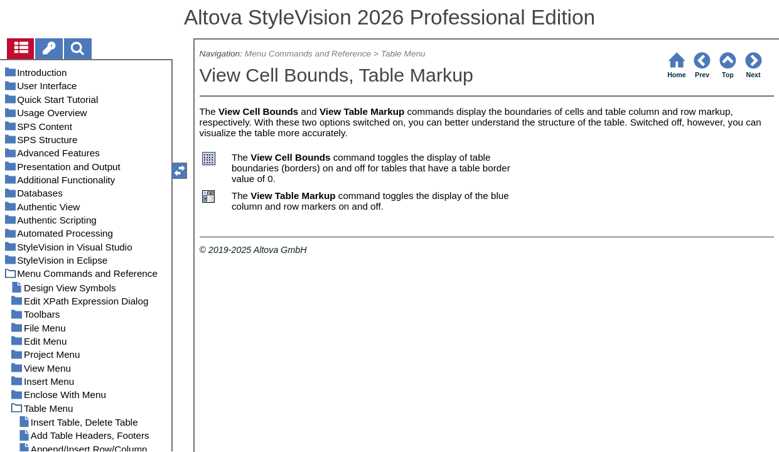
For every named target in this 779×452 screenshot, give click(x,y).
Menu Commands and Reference (308, 53)
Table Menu (403, 53)
